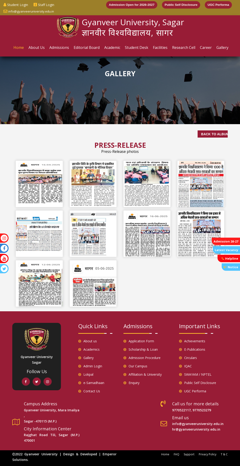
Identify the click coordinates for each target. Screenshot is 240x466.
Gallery (222, 47)
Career (206, 47)
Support (189, 454)
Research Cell (183, 47)
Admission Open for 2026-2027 (128, 5)
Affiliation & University (142, 374)
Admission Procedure (142, 358)
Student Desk (136, 47)
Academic (112, 47)
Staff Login (44, 5)
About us (87, 341)
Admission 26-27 (226, 241)
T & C (224, 454)
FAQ (176, 454)
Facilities (160, 47)
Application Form (138, 341)
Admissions (59, 47)
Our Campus (135, 366)
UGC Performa (218, 5)
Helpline (230, 258)
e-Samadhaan (91, 383)
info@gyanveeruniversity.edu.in (28, 11)
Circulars (188, 358)
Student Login (15, 5)
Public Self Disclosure (179, 5)
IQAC (185, 366)
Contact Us (89, 391)
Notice (231, 267)
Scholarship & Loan (140, 349)
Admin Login (90, 366)
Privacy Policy (207, 454)
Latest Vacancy (226, 250)
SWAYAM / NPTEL (195, 374)
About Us (36, 47)
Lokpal (85, 374)
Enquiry (131, 383)
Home (18, 47)
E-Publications (192, 349)
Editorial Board (87, 47)
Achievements (192, 341)
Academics (89, 349)
